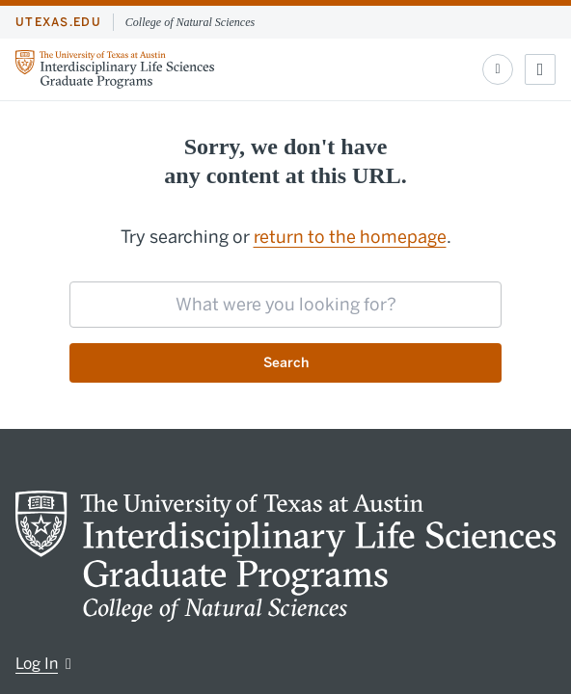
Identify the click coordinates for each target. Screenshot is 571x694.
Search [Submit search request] (286, 363)
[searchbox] (285, 304)
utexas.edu (58, 22)
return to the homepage (350, 237)
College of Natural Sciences (190, 22)
